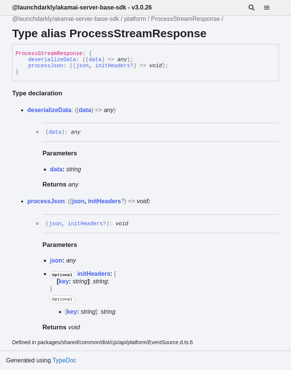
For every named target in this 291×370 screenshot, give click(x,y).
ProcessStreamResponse (185, 19)
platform (135, 19)
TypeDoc (64, 360)
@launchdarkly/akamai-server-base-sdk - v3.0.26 (82, 7)
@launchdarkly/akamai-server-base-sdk (65, 19)
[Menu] (271, 7)
